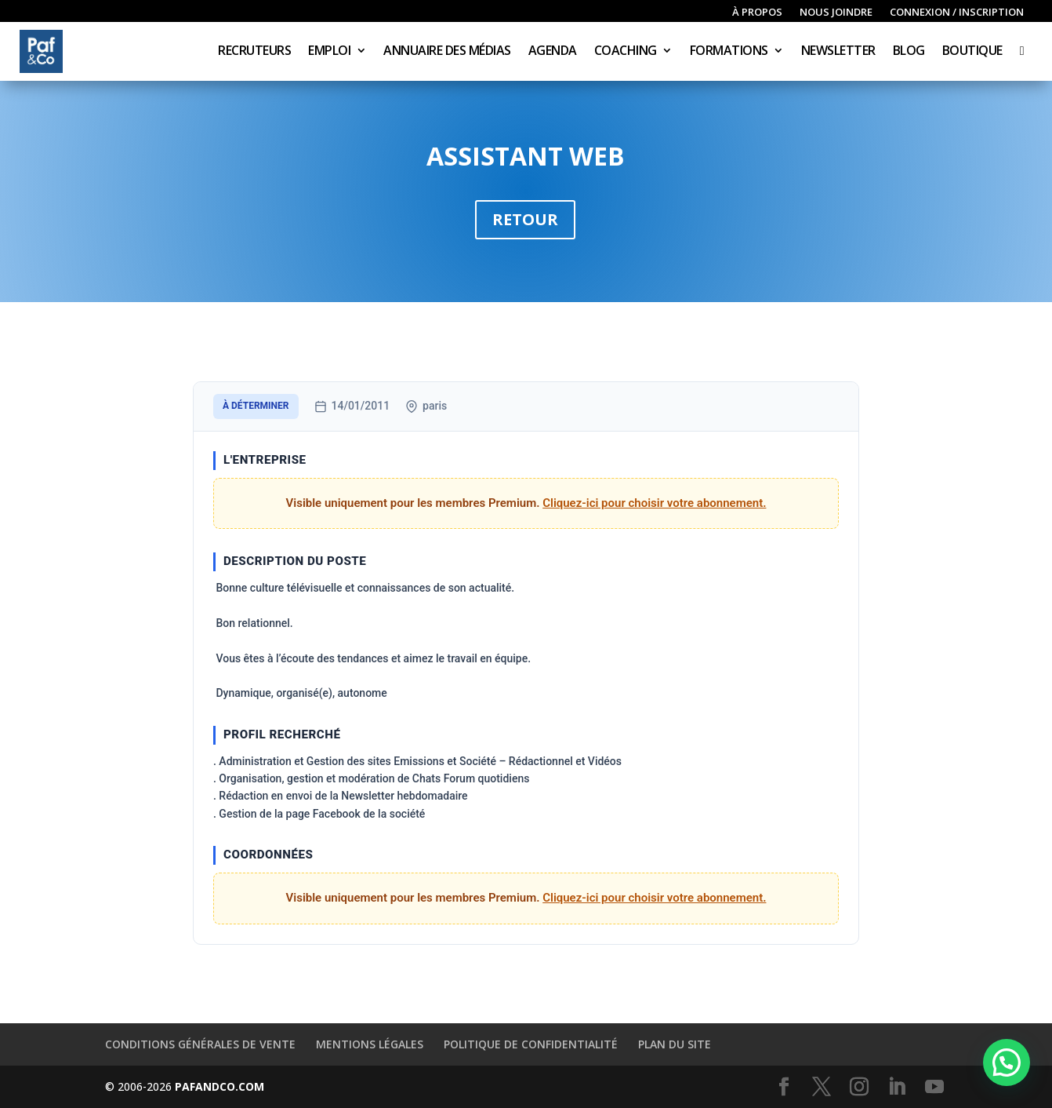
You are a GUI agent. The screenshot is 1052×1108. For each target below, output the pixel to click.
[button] (1006, 1062)
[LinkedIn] (896, 1087)
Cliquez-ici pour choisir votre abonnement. (654, 503)
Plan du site (674, 1044)
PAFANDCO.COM (219, 1086)
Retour (525, 219)
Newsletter (838, 52)
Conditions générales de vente (200, 1044)
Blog (909, 52)
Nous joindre (836, 12)
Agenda (552, 52)
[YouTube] (934, 1087)
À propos (757, 12)
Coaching (625, 52)
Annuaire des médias (447, 52)
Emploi (329, 52)
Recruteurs (254, 52)
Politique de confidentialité (531, 1044)
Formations (729, 52)
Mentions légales (369, 1044)
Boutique (972, 52)
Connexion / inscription (957, 12)
